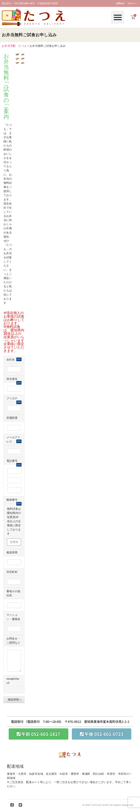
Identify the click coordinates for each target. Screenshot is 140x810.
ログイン (132, 3)
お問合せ (120, 3)
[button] (117, 15)
